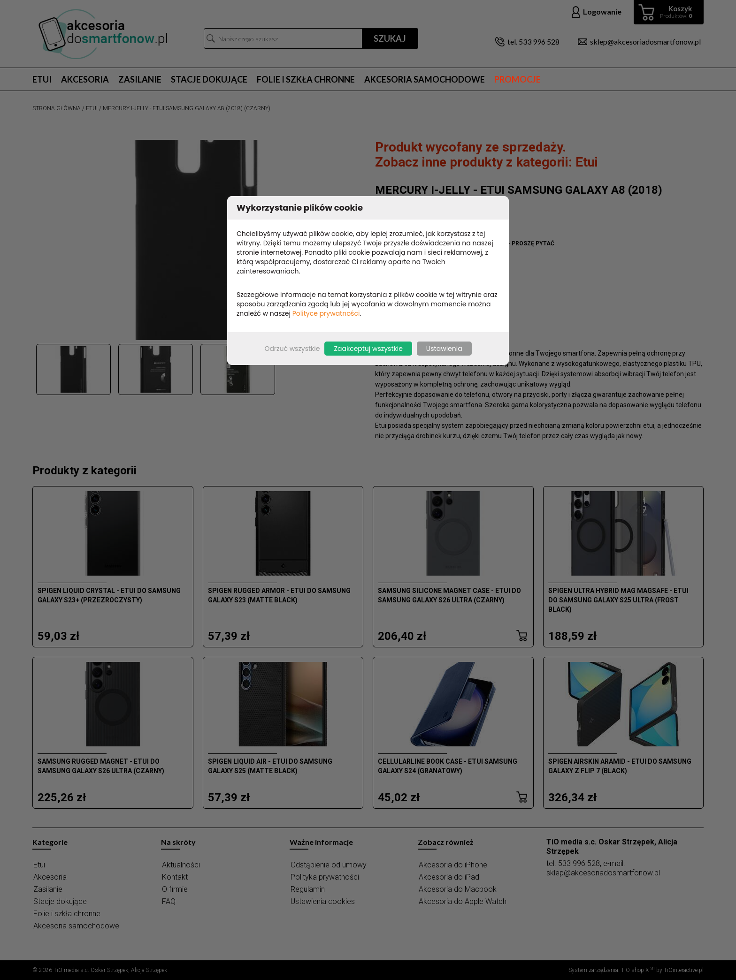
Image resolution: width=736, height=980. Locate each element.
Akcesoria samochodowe (424, 79)
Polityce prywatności (326, 313)
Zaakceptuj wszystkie (368, 348)
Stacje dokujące (209, 79)
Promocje (517, 79)
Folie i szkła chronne (306, 79)
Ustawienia (444, 348)
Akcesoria (85, 79)
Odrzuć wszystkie (292, 348)
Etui (42, 79)
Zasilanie (139, 79)
